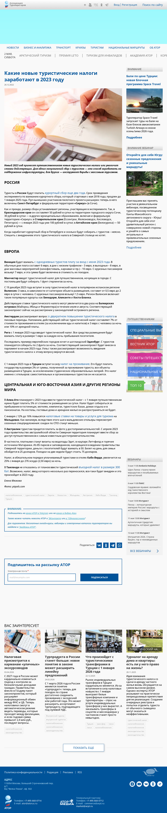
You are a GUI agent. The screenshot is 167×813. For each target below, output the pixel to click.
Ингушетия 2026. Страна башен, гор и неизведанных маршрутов (143, 530)
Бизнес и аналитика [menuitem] (37, 47)
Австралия (88, 491)
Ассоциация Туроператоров (18, 4)
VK (97, 4)
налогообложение (14, 491)
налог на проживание (73, 361)
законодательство (14, 723)
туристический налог (35, 491)
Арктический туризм (32, 55)
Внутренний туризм (55, 707)
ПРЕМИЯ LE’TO (60, 55)
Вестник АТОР (136, 335)
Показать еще (83, 738)
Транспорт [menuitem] (63, 47)
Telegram (107, 4)
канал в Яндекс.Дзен (67, 508)
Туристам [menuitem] (97, 47)
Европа (51, 491)
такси (111, 715)
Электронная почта (17, 564)
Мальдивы (75, 491)
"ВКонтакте (54, 513)
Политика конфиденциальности (21, 763)
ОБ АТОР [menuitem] (155, 47)
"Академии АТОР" (27, 521)
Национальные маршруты (144, 362)
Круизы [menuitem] (81, 47)
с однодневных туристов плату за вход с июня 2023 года (68, 261)
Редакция (48, 763)
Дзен (85, 4)
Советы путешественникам (144, 349)
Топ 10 (132, 376)
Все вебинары (139, 542)
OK (102, 5)
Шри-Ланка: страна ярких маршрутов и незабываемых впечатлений (143, 463)
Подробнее (133, 238)
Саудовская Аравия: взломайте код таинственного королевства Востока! (144, 481)
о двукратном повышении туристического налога (78, 314)
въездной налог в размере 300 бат (100, 463)
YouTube (90, 5)
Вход (118, 4)
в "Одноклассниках (75, 513)
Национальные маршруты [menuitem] (127, 47)
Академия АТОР (120, 55)
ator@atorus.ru (29, 794)
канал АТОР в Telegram (37, 508)
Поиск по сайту (153, 4)
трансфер (101, 715)
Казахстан (62, 491)
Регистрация (131, 4)
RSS (72, 763)
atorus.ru (153, 807)
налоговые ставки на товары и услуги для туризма (76, 413)
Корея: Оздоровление (150, 55)
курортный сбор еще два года (63, 192)
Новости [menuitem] (13, 47)
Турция (9, 494)
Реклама (61, 763)
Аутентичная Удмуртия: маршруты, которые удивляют (144, 515)
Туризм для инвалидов (89, 55)
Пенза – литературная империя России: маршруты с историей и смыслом (144, 498)
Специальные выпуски (142, 321)
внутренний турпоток (56, 710)
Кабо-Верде (101, 491)
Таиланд (114, 491)
